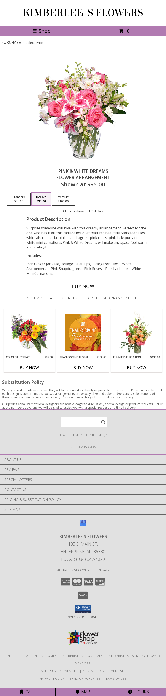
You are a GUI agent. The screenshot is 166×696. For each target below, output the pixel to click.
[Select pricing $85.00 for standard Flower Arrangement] (18, 199)
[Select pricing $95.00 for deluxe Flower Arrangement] (41, 199)
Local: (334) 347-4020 (83, 559)
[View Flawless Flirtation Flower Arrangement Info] (137, 332)
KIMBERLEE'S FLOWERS (83, 13)
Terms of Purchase (84, 678)
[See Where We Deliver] (83, 447)
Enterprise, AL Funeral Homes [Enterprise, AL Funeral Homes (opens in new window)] (31, 656)
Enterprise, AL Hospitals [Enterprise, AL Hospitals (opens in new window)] (82, 656)
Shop (41, 30)
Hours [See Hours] (138, 692)
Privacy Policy (51, 678)
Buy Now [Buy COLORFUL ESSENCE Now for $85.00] (29, 367)
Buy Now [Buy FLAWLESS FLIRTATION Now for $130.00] (136, 367)
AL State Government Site (105, 671)
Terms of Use (115, 678)
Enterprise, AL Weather (59, 671)
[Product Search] (84, 422)
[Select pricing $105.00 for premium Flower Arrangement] (63, 199)
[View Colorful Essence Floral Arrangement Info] (29, 332)
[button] (83, 609)
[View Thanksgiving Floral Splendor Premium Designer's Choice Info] (83, 332)
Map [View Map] (83, 692)
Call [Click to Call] (27, 692)
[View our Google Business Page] (83, 525)
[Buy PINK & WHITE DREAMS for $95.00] (83, 286)
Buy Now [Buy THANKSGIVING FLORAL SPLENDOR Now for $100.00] (83, 367)
